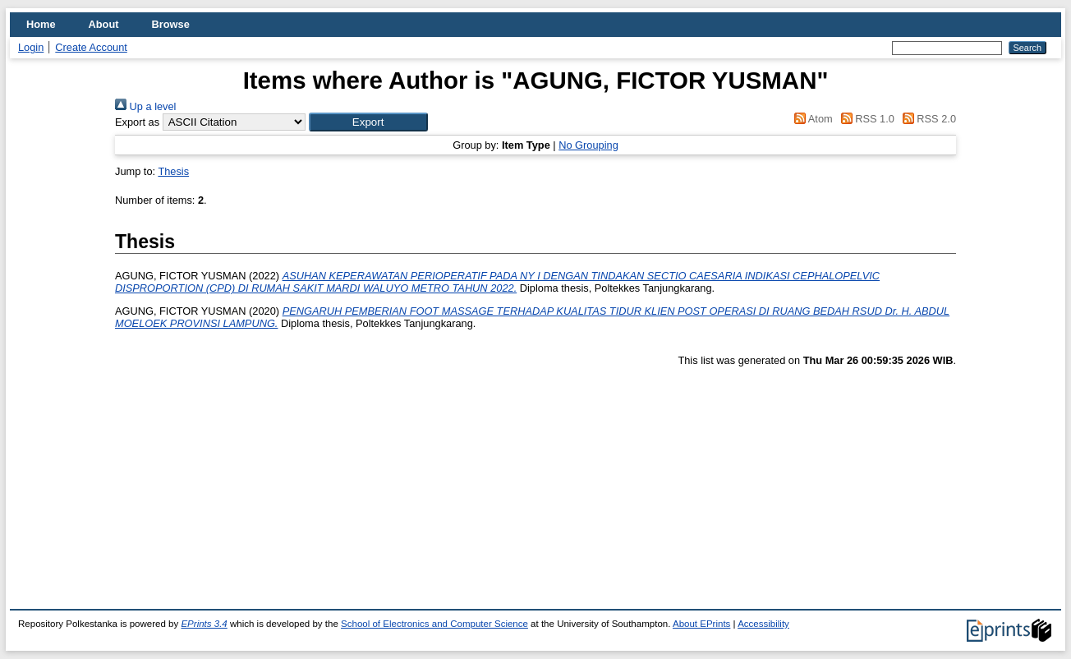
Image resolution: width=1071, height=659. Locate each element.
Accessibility (763, 624)
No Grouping (588, 145)
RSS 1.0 (864, 119)
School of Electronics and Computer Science (434, 624)
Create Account (91, 47)
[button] (368, 122)
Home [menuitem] (41, 24)
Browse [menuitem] (171, 24)
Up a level (145, 106)
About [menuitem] (104, 24)
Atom (811, 119)
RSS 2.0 (926, 119)
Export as (137, 122)
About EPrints (701, 624)
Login (31, 47)
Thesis (173, 171)
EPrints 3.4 (204, 624)
